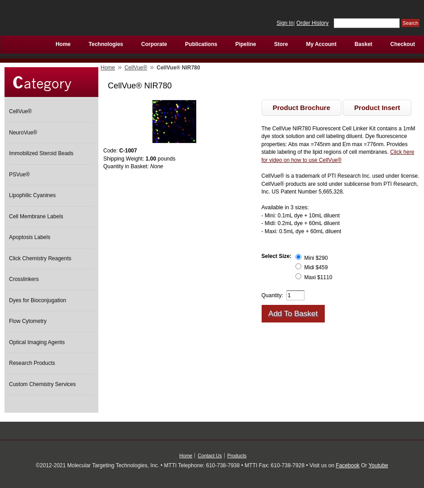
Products (237, 455)
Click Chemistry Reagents (40, 258)
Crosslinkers (24, 279)
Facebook (347, 465)
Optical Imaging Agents (37, 342)
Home (108, 67)
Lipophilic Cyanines (32, 195)
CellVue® (20, 111)
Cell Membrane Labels (36, 216)
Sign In (285, 23)
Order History (312, 23)
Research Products (32, 363)
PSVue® (19, 174)
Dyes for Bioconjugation (37, 300)
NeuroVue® (23, 132)
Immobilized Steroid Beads (41, 153)
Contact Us (209, 455)
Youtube (378, 465)
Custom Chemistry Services (42, 384)
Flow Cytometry (27, 321)
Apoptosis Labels (29, 237)
